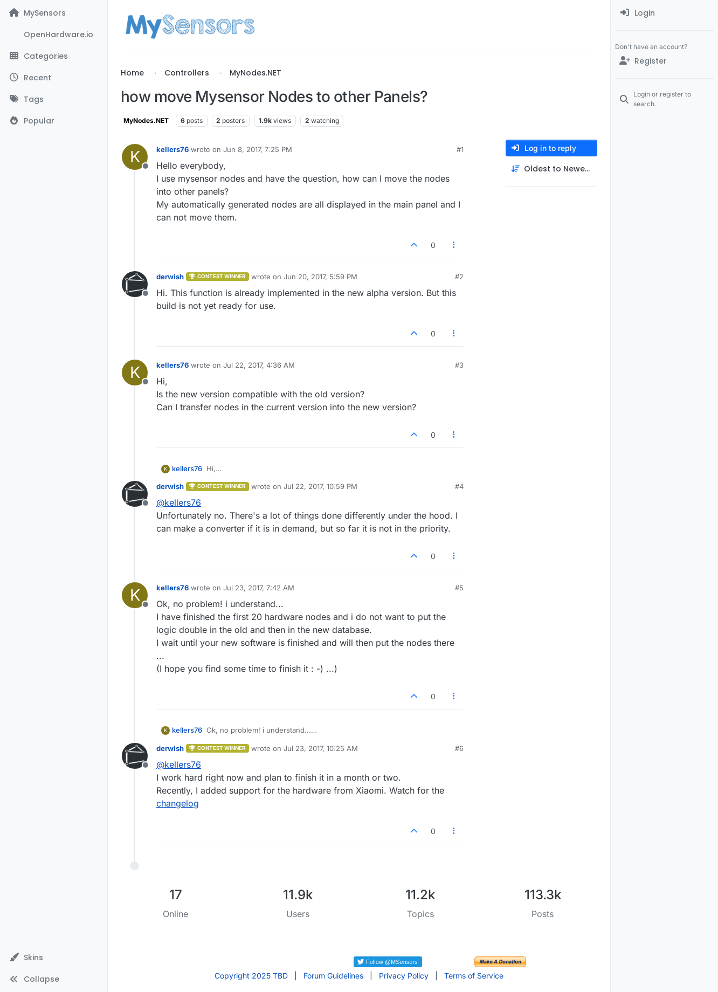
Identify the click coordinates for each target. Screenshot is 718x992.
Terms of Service (473, 975)
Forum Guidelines (333, 975)
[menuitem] (664, 13)
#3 (459, 365)
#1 (460, 149)
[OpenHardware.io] (53, 34)
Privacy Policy (404, 975)
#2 (459, 276)
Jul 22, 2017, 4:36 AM (259, 365)
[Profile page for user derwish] (135, 284)
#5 (459, 587)
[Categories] (53, 56)
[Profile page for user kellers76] (135, 157)
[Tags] (53, 99)
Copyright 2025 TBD (251, 975)
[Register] (664, 61)
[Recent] (53, 77)
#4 (459, 486)
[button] (53, 957)
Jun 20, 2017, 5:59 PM (320, 276)
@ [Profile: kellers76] (178, 502)
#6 (459, 748)
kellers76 (172, 149)
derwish (170, 276)
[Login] (664, 13)
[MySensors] (53, 13)
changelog (177, 803)
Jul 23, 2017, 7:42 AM (258, 587)
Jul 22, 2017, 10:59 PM (320, 486)
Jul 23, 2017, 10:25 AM (321, 748)
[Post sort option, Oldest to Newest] (551, 169)
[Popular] (53, 120)
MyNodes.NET (146, 120)
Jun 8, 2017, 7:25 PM (257, 149)
